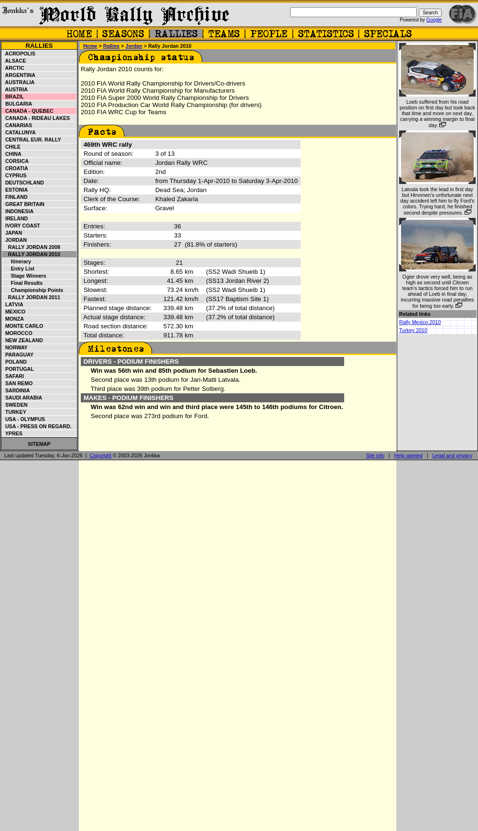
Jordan (14, 240)
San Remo (17, 383)
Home (90, 46)
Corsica (15, 161)
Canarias (17, 125)
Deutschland (23, 182)
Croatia (15, 168)
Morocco (17, 333)
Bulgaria (17, 104)
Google (434, 19)
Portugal (18, 369)
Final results (22, 283)
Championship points (32, 290)
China (12, 154)
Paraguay (17, 354)
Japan (12, 233)
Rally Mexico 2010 (420, 322)
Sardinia (16, 390)
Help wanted (408, 455)
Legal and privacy (453, 455)
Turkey (14, 412)
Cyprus (14, 175)
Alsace (14, 61)
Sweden (15, 405)
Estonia (15, 190)
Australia (18, 82)
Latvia (12, 304)
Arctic (13, 68)
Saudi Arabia (22, 397)
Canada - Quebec (28, 111)
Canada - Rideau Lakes (36, 118)
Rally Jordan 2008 (31, 247)
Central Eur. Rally (31, 139)
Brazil (13, 96)
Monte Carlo (22, 326)
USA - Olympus (23, 419)
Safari (13, 376)
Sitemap (39, 444)
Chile (11, 147)
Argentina (18, 75)
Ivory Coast (21, 225)
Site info (375, 455)
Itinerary (16, 261)
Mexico (13, 311)
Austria (15, 89)
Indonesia (17, 211)
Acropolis (18, 53)
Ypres (12, 433)
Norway (15, 347)
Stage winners (24, 276)
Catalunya (19, 132)
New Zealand (22, 340)
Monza (13, 319)
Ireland (15, 218)
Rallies (39, 45)
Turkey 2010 (413, 330)
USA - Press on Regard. (37, 426)
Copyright (100, 455)
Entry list (18, 268)
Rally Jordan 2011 (31, 297)
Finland (15, 197)
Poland (14, 362)
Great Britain (23, 204)
